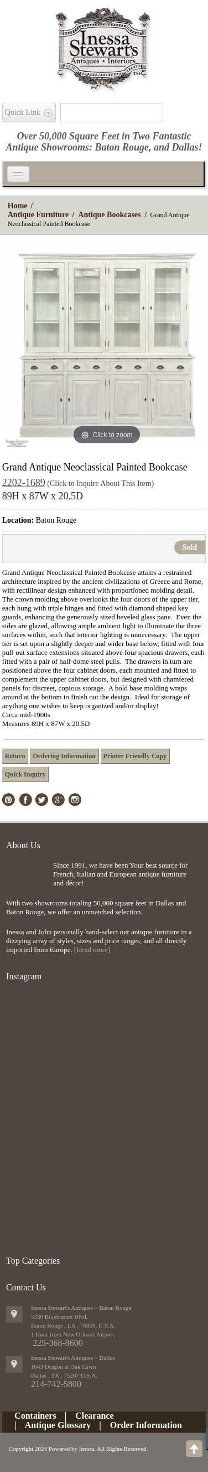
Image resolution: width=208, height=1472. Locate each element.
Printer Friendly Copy (135, 756)
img (27, 879)
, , (64, 1375)
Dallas (185, 147)
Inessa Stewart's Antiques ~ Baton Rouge (81, 1307)
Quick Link (22, 112)
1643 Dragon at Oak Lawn (63, 1366)
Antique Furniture (38, 215)
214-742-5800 (56, 1384)
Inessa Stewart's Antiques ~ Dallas (73, 1357)
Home (18, 206)
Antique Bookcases (109, 215)
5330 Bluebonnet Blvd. (59, 1316)
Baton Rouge (122, 147)
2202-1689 (23, 482)
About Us (23, 845)
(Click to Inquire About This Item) (100, 483)
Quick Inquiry (25, 774)
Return (15, 756)
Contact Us (26, 1287)
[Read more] (92, 949)
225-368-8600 (58, 1343)
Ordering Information (64, 756)
